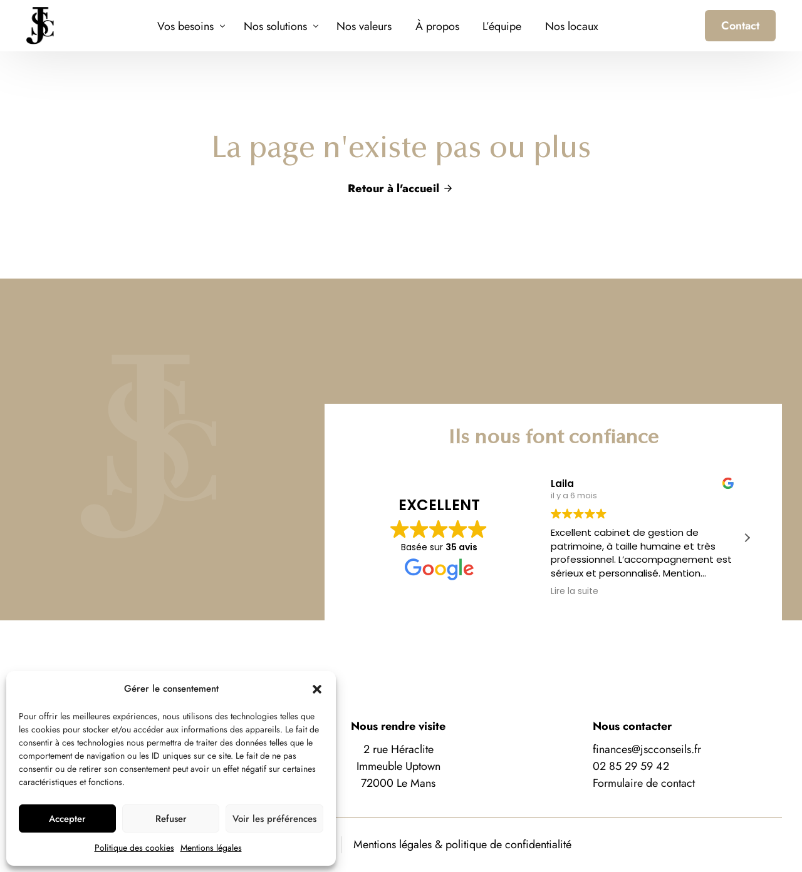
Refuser (171, 819)
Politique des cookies (134, 847)
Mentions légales (211, 847)
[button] (317, 689)
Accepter (67, 819)
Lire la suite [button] (574, 591)
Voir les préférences (274, 819)
